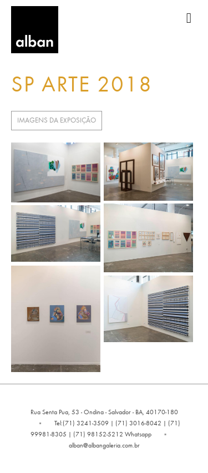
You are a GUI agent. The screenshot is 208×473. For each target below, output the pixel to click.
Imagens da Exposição (56, 120)
